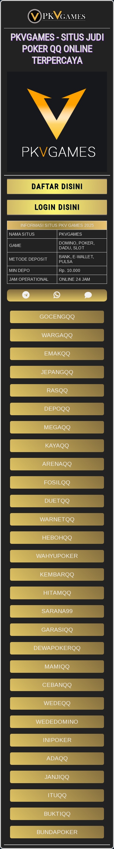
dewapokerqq (57, 648)
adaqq (57, 758)
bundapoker (57, 832)
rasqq (57, 390)
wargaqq (57, 335)
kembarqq (57, 574)
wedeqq (57, 703)
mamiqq (57, 666)
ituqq (57, 795)
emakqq (57, 353)
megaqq (57, 427)
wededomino (57, 722)
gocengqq (57, 316)
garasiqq (57, 629)
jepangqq (57, 372)
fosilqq (57, 482)
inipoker (57, 740)
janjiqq (57, 777)
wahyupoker (57, 556)
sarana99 (57, 611)
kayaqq (57, 445)
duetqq (57, 501)
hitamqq (57, 593)
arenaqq (57, 464)
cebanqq (57, 685)
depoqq (57, 408)
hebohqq (57, 537)
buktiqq (57, 814)
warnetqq (57, 519)
